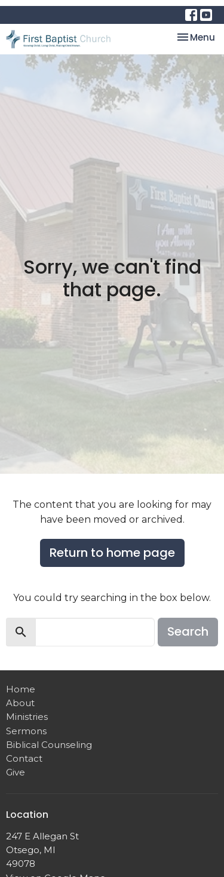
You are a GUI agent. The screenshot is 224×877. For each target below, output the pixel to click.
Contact (24, 758)
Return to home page (112, 552)
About (20, 703)
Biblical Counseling (49, 744)
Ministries (27, 716)
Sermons (26, 731)
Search (187, 631)
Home (20, 689)
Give (15, 772)
